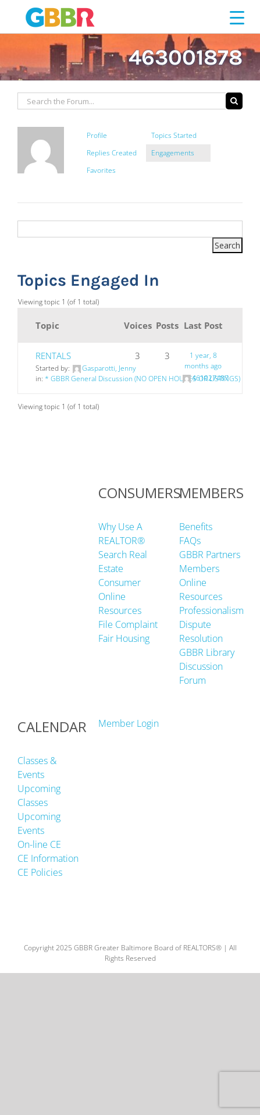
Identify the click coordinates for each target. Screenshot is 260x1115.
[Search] (234, 101)
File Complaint (128, 624)
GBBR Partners (209, 554)
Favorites (101, 170)
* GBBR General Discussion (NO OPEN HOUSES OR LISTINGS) (142, 378)
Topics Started (174, 135)
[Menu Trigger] (237, 17)
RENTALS (53, 355)
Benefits (195, 526)
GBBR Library (206, 652)
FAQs (190, 540)
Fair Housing (123, 638)
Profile (97, 135)
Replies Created (112, 153)
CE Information (48, 858)
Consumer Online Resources (119, 596)
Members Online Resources (200, 582)
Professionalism (211, 610)
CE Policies (39, 872)
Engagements (172, 153)
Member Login (128, 723)
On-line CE (39, 844)
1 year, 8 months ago (203, 360)
